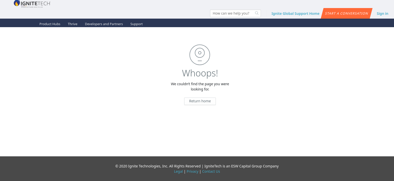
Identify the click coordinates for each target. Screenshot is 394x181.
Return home (200, 101)
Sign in (382, 13)
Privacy (193, 171)
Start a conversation (347, 13)
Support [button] (136, 24)
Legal (178, 171)
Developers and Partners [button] (104, 24)
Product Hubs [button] (49, 24)
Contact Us (211, 171)
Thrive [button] (72, 24)
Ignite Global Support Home (296, 13)
